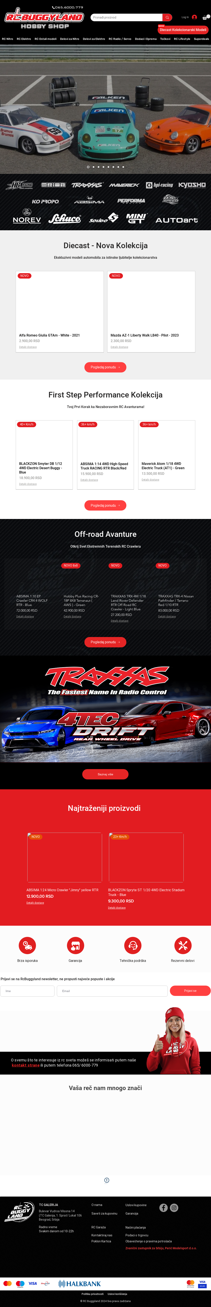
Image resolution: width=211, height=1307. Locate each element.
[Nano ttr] (108, 167)
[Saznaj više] (105, 774)
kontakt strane (26, 1065)
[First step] (113, 167)
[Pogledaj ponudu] (105, 367)
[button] (206, 17)
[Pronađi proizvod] (123, 18)
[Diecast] (98, 167)
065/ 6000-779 (85, 1065)
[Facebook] (163, 1208)
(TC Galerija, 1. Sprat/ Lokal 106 (60, 1215)
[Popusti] (103, 167)
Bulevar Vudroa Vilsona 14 (56, 1211)
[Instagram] (174, 1208)
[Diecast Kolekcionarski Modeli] (183, 30)
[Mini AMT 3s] (118, 167)
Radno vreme (48, 1227)
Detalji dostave (28, 347)
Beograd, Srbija (49, 1219)
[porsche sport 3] (93, 167)
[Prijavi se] (190, 991)
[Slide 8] (88, 167)
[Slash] (123, 167)
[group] (105, 311)
